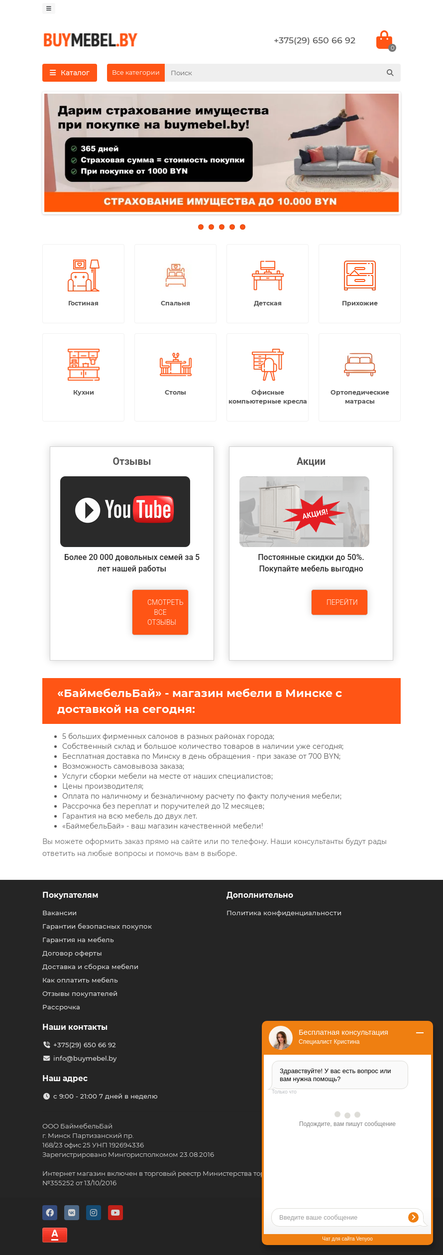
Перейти (342, 602)
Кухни (83, 392)
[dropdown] (48, 8)
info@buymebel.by (84, 1058)
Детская (268, 303)
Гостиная (83, 303)
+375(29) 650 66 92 (314, 40)
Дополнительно (259, 895)
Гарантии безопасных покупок (97, 926)
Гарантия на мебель (78, 940)
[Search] (283, 73)
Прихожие (360, 303)
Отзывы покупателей (79, 993)
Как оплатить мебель (80, 980)
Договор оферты (72, 953)
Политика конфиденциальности (283, 913)
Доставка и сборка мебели (90, 967)
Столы (175, 392)
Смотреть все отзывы (165, 612)
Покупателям (70, 895)
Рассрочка (61, 1007)
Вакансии (59, 913)
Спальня (175, 303)
